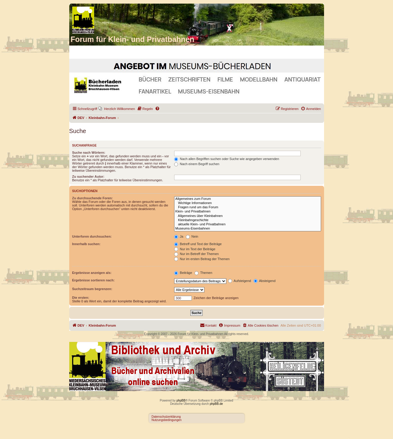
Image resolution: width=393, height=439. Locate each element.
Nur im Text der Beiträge (194, 249)
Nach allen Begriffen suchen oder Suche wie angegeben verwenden (226, 159)
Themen (203, 272)
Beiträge (183, 272)
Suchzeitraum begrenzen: (92, 289)
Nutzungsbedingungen (167, 420)
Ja (178, 236)
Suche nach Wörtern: (89, 152)
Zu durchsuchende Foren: (92, 198)
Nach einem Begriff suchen (196, 164)
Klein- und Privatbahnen (247, 211)
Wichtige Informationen (247, 203)
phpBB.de (216, 403)
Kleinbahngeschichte (247, 220)
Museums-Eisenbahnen (247, 229)
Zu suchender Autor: (88, 176)
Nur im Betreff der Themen (196, 254)
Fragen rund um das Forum (247, 207)
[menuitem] (117, 108)
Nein (192, 236)
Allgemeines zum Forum (247, 199)
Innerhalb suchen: (86, 244)
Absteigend (265, 281)
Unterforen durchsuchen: (92, 236)
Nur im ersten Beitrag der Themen (202, 259)
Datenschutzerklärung (166, 416)
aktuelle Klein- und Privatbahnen (247, 224)
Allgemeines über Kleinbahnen (247, 216)
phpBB (181, 400)
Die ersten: (80, 297)
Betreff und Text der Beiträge (198, 244)
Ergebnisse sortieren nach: (93, 280)
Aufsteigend (239, 281)
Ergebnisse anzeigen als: (92, 272)
